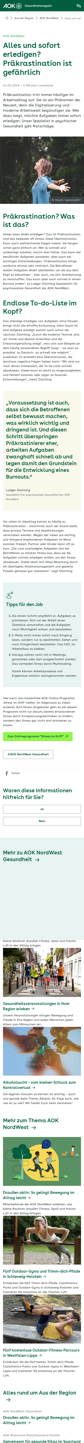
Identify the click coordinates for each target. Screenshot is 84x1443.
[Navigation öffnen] (79, 6)
